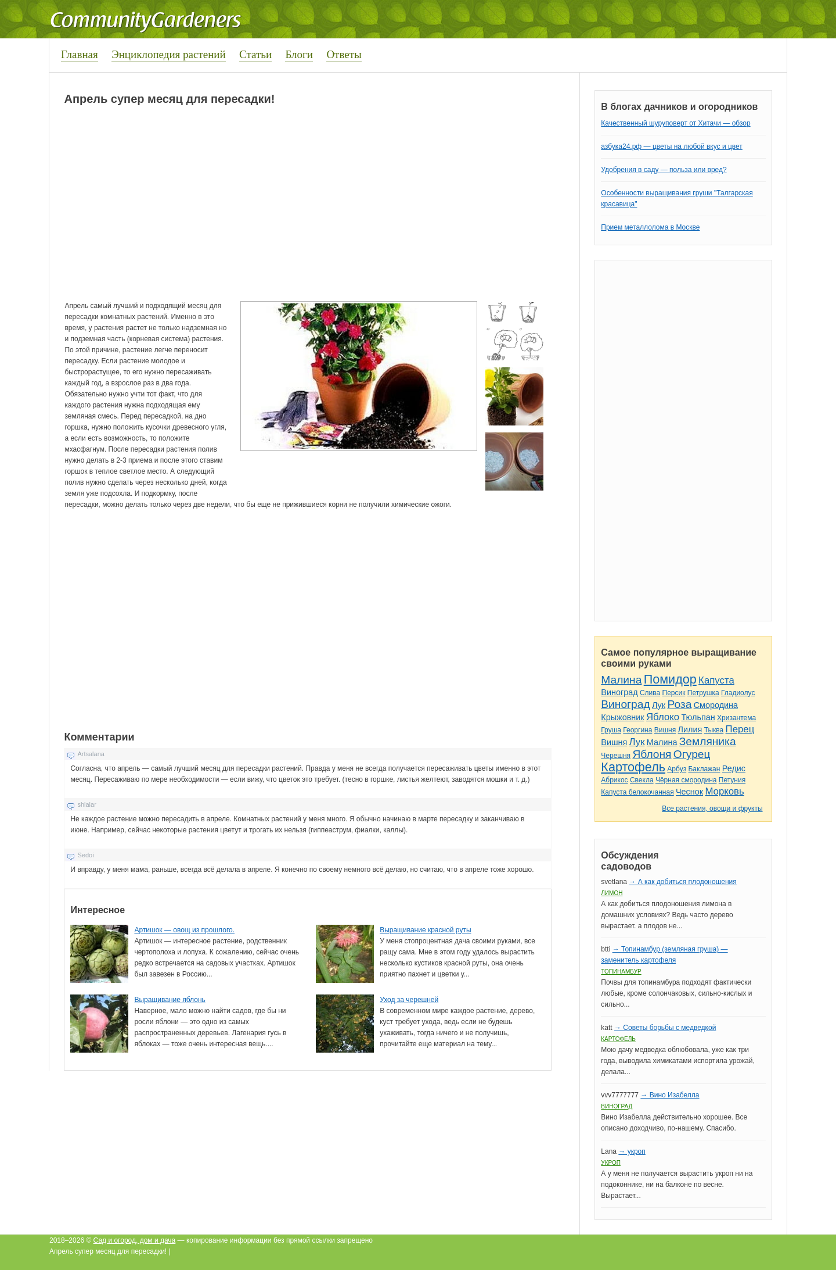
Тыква (714, 730)
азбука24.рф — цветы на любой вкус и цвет (672, 146)
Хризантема (736, 718)
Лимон (611, 893)
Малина (621, 680)
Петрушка (703, 693)
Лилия (690, 729)
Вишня (665, 730)
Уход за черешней (409, 1000)
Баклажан (704, 769)
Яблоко (662, 716)
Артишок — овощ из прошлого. (184, 930)
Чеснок (689, 791)
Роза (679, 704)
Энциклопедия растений (168, 54)
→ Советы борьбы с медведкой (665, 1028)
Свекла (642, 780)
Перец (740, 729)
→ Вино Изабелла (669, 1095)
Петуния (732, 780)
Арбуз (676, 769)
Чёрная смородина (686, 780)
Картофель (633, 767)
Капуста (716, 680)
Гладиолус (738, 693)
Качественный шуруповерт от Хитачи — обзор (675, 123)
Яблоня (651, 754)
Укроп (611, 1163)
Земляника (707, 741)
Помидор (670, 679)
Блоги (299, 54)
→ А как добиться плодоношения (682, 882)
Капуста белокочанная (637, 792)
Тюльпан (698, 717)
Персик (674, 693)
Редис (733, 768)
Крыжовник (622, 717)
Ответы (343, 54)
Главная (79, 54)
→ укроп (631, 1151)
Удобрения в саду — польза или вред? (663, 170)
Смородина (716, 705)
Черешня (615, 756)
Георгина (637, 730)
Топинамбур (621, 971)
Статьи (255, 54)
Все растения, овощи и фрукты (712, 808)
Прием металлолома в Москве (650, 227)
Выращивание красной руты (425, 930)
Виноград (619, 692)
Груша (611, 730)
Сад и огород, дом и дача (134, 1240)
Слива (650, 693)
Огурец (692, 754)
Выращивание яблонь (169, 1000)
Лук (658, 705)
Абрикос (614, 780)
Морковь (724, 791)
